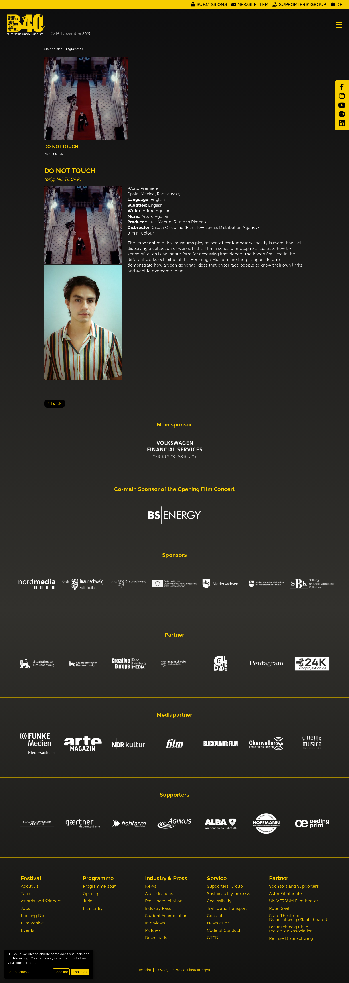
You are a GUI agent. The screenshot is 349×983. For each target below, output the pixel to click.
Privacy (162, 970)
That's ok (80, 972)
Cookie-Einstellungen (191, 970)
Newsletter (252, 4)
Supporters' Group (302, 4)
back (56, 403)
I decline (61, 972)
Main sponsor (174, 425)
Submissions (212, 4)
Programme (72, 49)
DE (339, 4)
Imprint (145, 970)
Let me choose (19, 971)
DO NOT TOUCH (61, 146)
